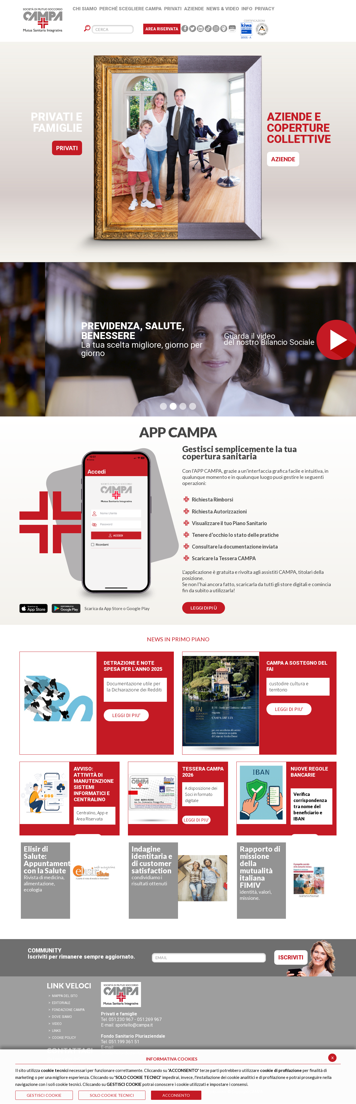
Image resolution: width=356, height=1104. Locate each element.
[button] (163, 406)
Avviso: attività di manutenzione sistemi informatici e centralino (94, 784)
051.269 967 (149, 1019)
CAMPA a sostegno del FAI (296, 666)
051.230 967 (121, 1019)
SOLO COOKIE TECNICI (112, 1095)
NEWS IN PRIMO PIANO (178, 639)
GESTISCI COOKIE (44, 1095)
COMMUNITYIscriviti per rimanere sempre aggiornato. (81, 953)
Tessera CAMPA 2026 (203, 772)
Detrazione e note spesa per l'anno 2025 (133, 666)
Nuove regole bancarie (309, 772)
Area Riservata (161, 29)
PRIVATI (67, 148)
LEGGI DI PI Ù (204, 607)
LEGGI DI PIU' (126, 715)
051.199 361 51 (124, 1041)
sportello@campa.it (134, 1025)
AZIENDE (283, 159)
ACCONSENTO (176, 1095)
